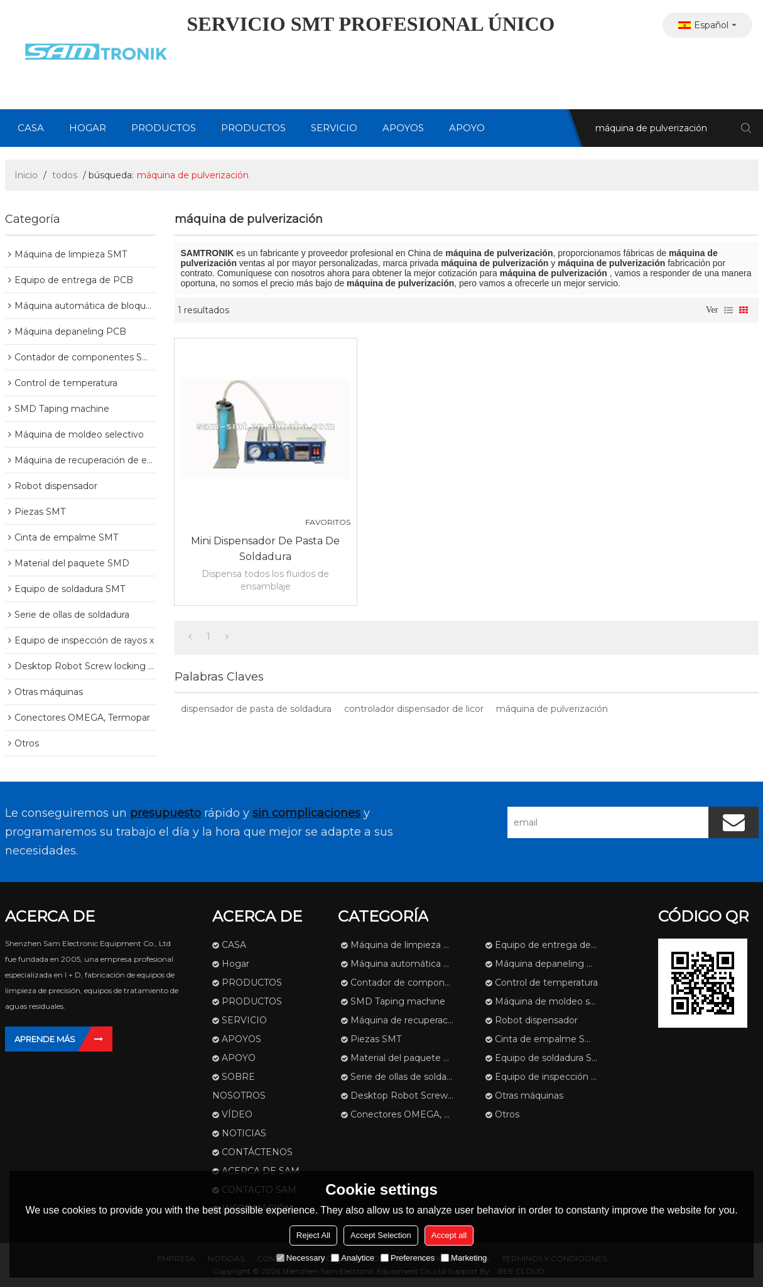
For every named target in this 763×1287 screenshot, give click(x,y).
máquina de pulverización (552, 708)
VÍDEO (237, 1114)
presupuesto (165, 813)
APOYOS (403, 128)
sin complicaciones (306, 813)
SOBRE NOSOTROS (239, 1086)
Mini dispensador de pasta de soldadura (265, 549)
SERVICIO (334, 128)
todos (64, 175)
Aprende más (44, 1039)
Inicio (26, 175)
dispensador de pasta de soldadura (256, 708)
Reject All (313, 1235)
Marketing (464, 1258)
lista (728, 310)
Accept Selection (380, 1235)
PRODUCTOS (163, 128)
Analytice (352, 1258)
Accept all (449, 1235)
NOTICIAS (244, 1133)
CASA (31, 128)
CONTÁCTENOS (257, 1152)
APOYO (467, 128)
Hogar (87, 128)
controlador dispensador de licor (414, 708)
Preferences (408, 1258)
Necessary (300, 1258)
